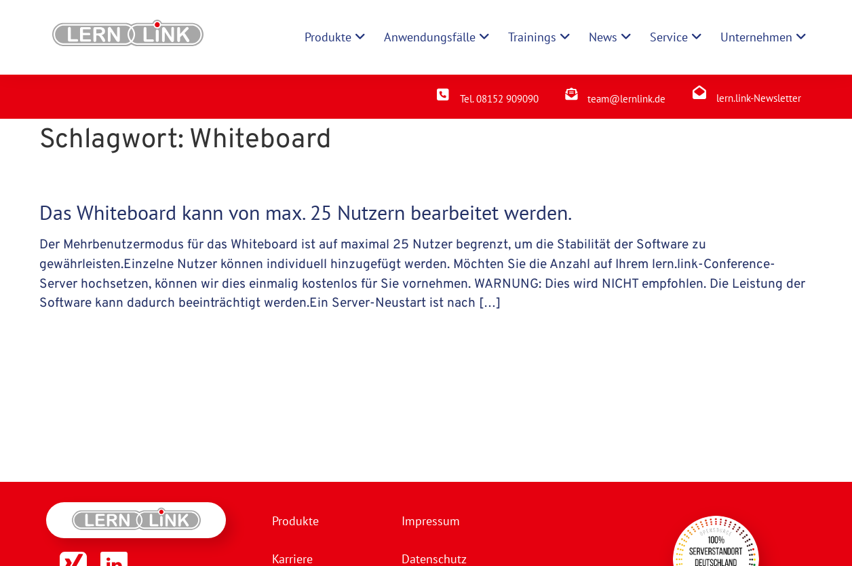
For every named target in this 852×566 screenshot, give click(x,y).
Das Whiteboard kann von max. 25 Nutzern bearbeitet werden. (305, 212)
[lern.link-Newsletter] (699, 92)
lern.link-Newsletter (758, 98)
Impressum (431, 521)
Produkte (295, 521)
